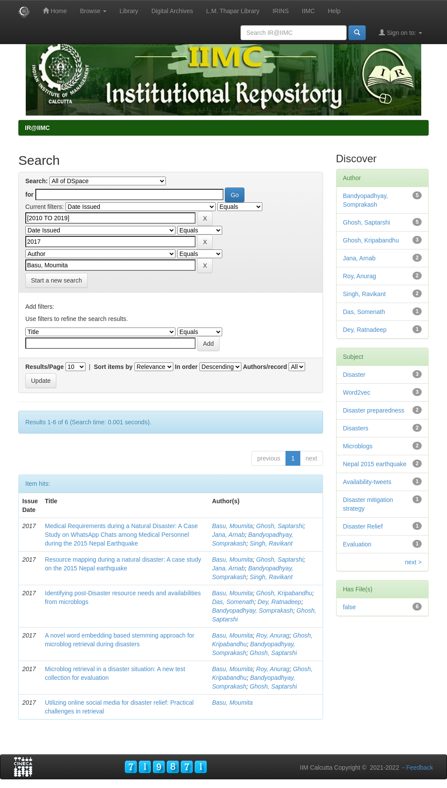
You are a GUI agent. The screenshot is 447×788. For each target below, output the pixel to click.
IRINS (280, 10)
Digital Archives (172, 10)
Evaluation (357, 544)
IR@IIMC (37, 127)
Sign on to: (400, 32)
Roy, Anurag (272, 635)
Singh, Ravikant (271, 543)
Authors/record (265, 366)
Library (129, 10)
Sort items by (113, 366)
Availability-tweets (367, 481)
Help (334, 10)
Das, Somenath (233, 601)
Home (55, 10)
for (29, 194)
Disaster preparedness (374, 410)
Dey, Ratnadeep (279, 601)
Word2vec (357, 392)
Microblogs (358, 446)
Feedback (419, 767)
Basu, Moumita (232, 525)
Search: (36, 180)
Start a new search (56, 280)
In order (186, 366)
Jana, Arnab (228, 534)
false (349, 607)
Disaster (354, 374)
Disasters (355, 428)
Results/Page (44, 366)
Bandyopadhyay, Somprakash (252, 610)
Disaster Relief (363, 526)
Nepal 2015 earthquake (375, 464)
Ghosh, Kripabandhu (284, 593)
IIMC (308, 10)
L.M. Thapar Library (232, 10)
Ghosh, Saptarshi (279, 525)
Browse (93, 10)
